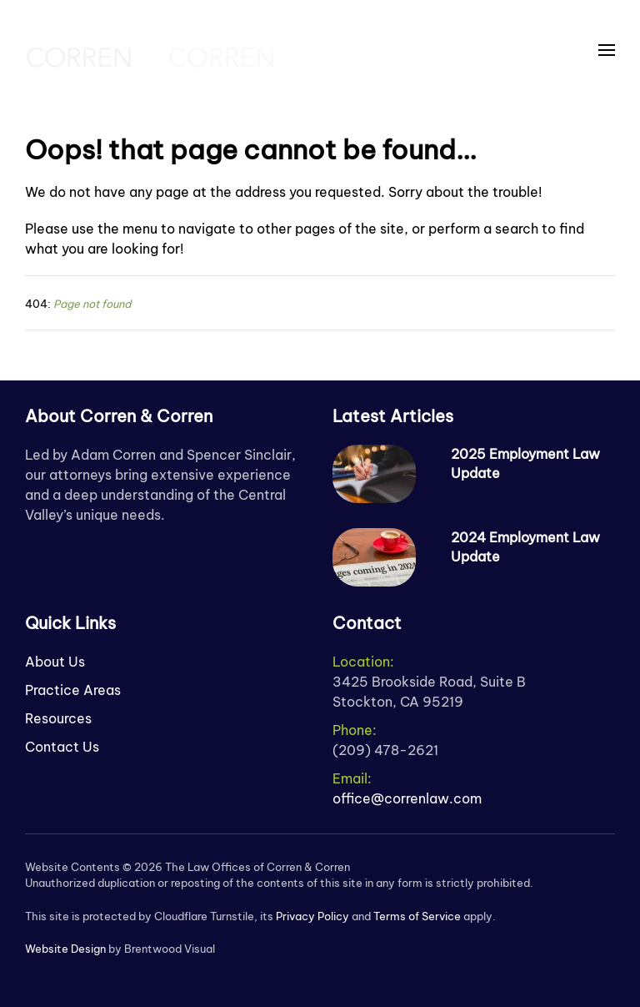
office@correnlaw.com (407, 798)
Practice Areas (73, 690)
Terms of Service (417, 916)
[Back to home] (150, 50)
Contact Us (62, 746)
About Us (55, 661)
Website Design (65, 948)
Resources (58, 718)
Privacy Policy (312, 916)
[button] (606, 50)
